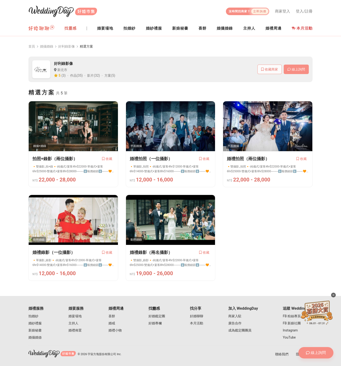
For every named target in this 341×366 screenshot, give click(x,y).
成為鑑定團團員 (239, 330)
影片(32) (93, 75)
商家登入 (282, 11)
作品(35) (76, 75)
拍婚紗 (33, 316)
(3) (64, 75)
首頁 (31, 46)
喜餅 (111, 316)
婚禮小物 (115, 330)
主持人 (73, 323)
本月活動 (302, 28)
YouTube (289, 337)
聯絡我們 (281, 354)
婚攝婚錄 (35, 337)
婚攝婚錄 (46, 46)
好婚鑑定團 (156, 316)
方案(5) (109, 75)
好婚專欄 (155, 323)
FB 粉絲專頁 (292, 316)
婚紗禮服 (35, 323)
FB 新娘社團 (292, 323)
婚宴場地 (75, 316)
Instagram (290, 330)
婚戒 (111, 323)
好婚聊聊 (196, 316)
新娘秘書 (35, 330)
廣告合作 (235, 323)
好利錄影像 (66, 46)
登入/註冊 (304, 11)
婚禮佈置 (75, 330)
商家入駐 (235, 316)
